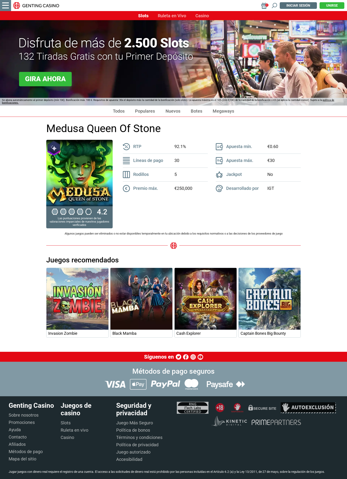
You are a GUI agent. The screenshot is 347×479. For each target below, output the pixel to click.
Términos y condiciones (139, 437)
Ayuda (15, 429)
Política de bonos (133, 430)
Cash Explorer (188, 333)
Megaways (223, 111)
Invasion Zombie (62, 333)
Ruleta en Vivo (172, 15)
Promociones (22, 422)
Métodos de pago (26, 451)
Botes (196, 111)
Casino (202, 15)
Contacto (18, 437)
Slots (143, 15)
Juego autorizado (133, 452)
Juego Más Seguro (134, 422)
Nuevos (173, 111)
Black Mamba (124, 333)
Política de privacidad (137, 444)
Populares (145, 111)
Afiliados (17, 444)
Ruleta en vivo (74, 430)
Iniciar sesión (298, 6)
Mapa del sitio (22, 459)
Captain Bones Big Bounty (263, 333)
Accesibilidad (129, 459)
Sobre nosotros (24, 415)
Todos (119, 111)
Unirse (332, 6)
